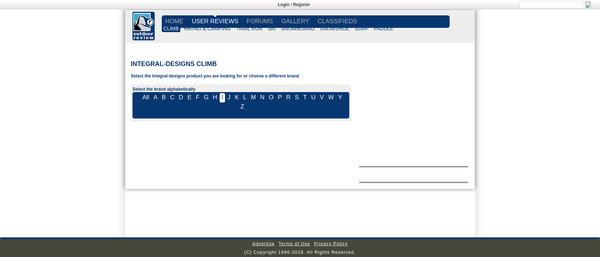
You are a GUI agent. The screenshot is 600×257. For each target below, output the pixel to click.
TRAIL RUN (249, 28)
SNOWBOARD (297, 28)
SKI (272, 28)
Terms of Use (294, 243)
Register (301, 4)
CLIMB (171, 28)
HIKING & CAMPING (207, 28)
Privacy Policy (331, 243)
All (145, 97)
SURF (362, 28)
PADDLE (384, 28)
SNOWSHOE (334, 28)
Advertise (263, 243)
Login (284, 4)
